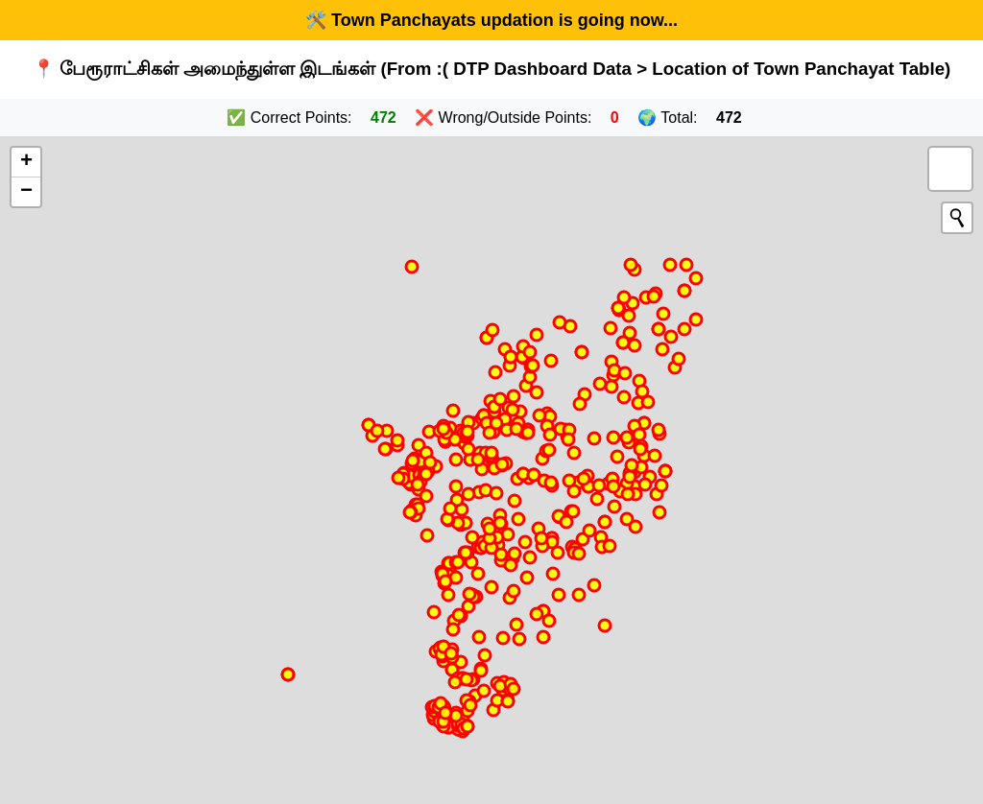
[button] (26, 162)
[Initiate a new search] (957, 217)
